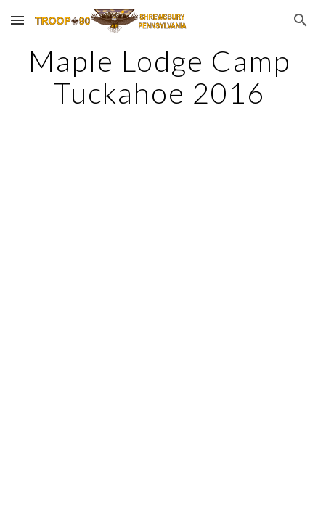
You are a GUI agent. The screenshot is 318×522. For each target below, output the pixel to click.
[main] (159, 77)
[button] (17, 20)
